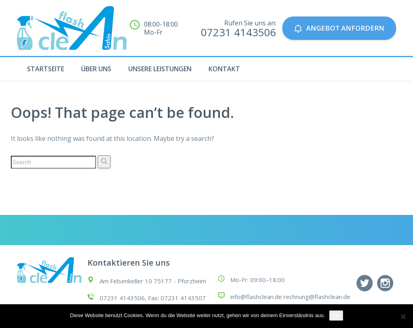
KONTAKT (224, 68)
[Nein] (403, 316)
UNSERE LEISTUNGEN (160, 68)
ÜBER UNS (96, 68)
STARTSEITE (45, 68)
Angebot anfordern (339, 28)
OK (336, 315)
